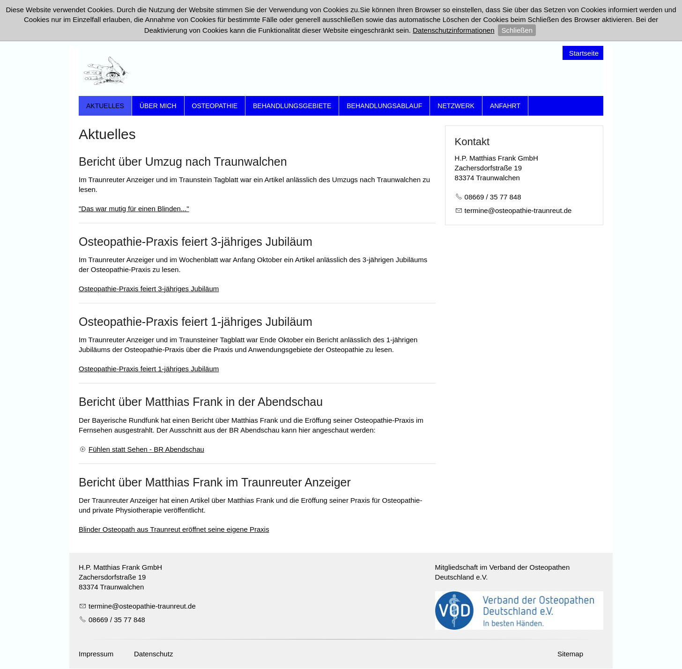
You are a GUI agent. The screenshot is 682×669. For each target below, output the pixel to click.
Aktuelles (105, 106)
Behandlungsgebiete (292, 106)
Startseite (584, 53)
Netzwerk (455, 106)
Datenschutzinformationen (453, 30)
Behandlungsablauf (384, 106)
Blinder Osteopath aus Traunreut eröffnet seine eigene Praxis (174, 529)
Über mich (158, 106)
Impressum (96, 654)
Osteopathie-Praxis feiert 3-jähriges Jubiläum (149, 289)
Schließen (517, 30)
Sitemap (570, 654)
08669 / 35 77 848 (493, 197)
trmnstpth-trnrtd (518, 210)
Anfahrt (505, 106)
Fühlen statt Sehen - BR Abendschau (146, 449)
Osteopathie (215, 106)
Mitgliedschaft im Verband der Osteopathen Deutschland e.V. (502, 572)
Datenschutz (153, 654)
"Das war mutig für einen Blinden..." (134, 209)
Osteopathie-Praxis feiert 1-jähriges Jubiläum (149, 369)
